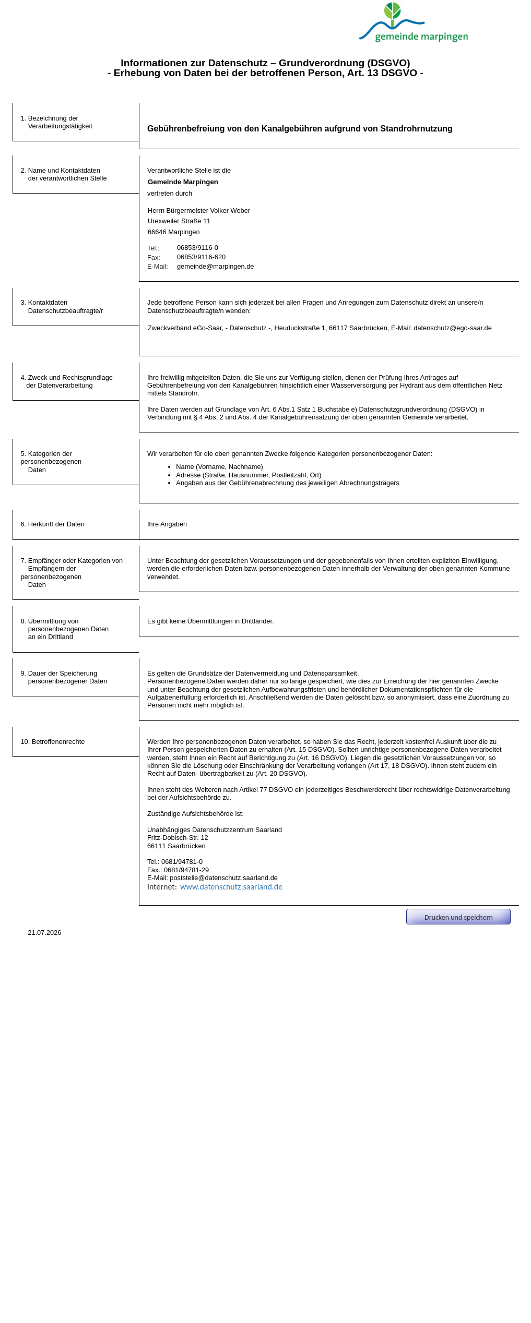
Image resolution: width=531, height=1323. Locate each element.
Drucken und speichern (458, 917)
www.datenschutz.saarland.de (231, 887)
